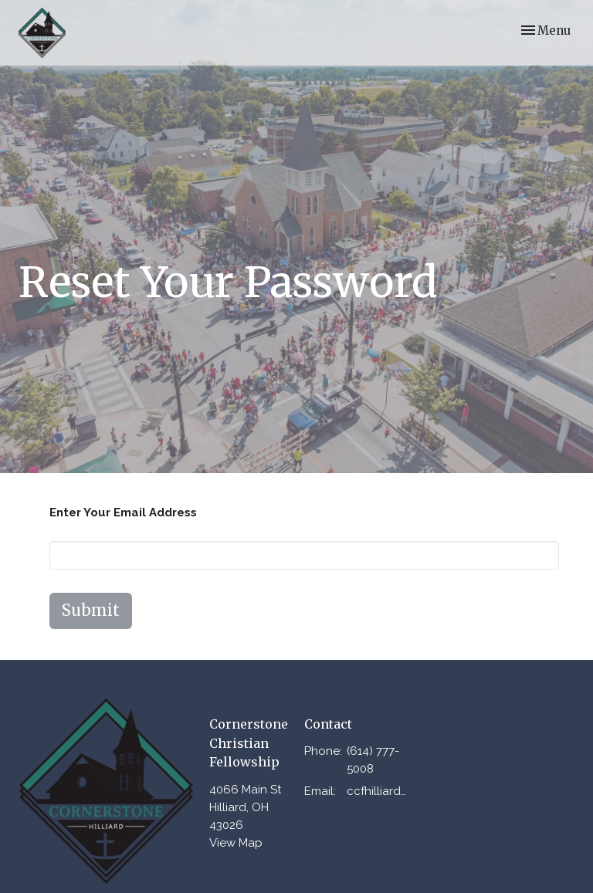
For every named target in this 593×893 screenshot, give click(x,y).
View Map (236, 843)
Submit (91, 610)
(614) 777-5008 (373, 760)
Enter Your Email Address (123, 512)
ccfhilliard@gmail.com (381, 791)
